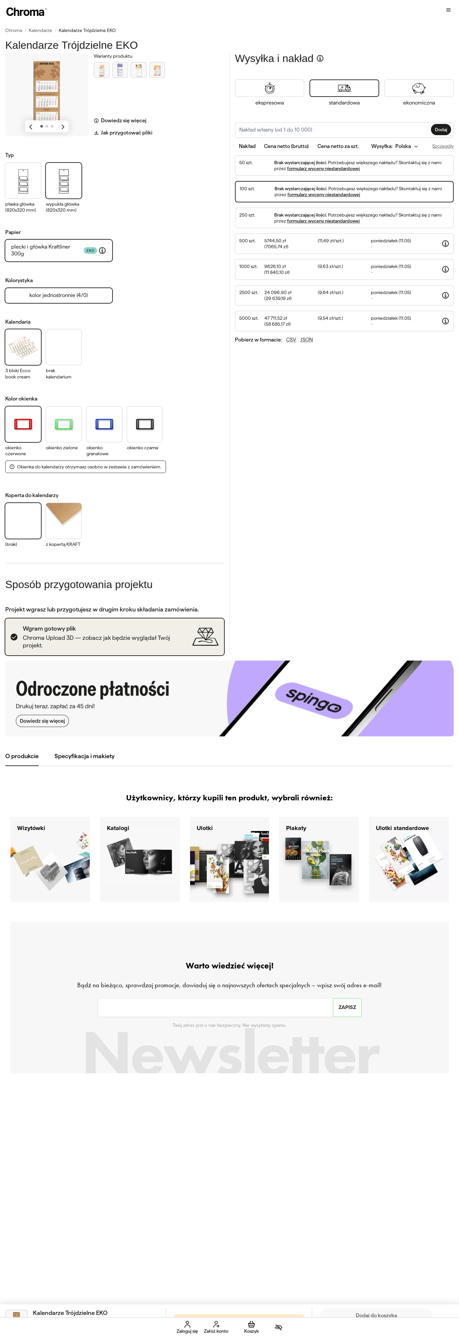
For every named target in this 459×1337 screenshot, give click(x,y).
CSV (291, 339)
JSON (306, 339)
